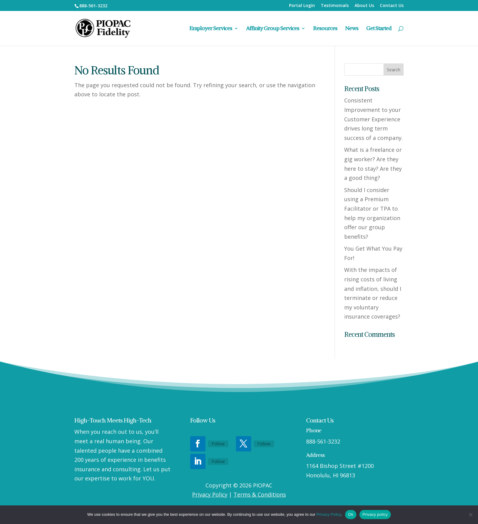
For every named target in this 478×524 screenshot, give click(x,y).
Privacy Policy (209, 494)
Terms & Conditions (260, 494)
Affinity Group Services (272, 29)
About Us (364, 5)
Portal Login (302, 5)
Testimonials (335, 5)
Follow (218, 444)
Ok (350, 514)
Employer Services (210, 29)
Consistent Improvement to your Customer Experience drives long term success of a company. (373, 119)
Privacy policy (375, 514)
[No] (470, 515)
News (351, 29)
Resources (325, 29)
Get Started (378, 29)
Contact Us (392, 5)
